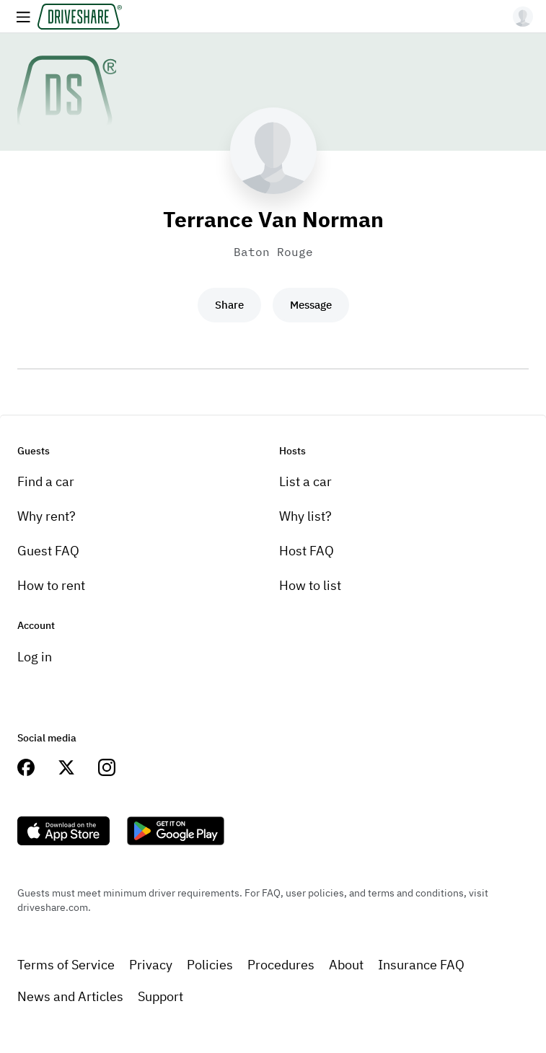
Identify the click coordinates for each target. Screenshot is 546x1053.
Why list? (305, 516)
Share (229, 305)
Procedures (280, 964)
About (346, 964)
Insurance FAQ (421, 964)
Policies (210, 964)
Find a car (45, 481)
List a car (305, 481)
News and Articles (70, 996)
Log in (34, 656)
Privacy (150, 964)
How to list (310, 585)
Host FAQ (306, 550)
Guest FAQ (48, 550)
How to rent (51, 585)
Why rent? (46, 516)
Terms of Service (66, 964)
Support (160, 996)
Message (311, 305)
